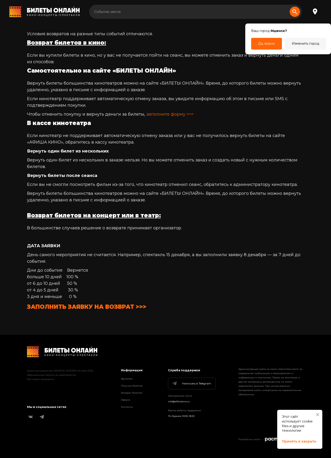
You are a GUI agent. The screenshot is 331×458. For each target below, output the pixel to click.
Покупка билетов (132, 385)
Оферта (125, 399)
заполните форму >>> (170, 114)
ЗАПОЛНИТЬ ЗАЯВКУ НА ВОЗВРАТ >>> (86, 306)
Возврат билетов (131, 392)
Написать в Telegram (191, 383)
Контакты (127, 406)
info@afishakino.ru (179, 401)
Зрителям (127, 378)
